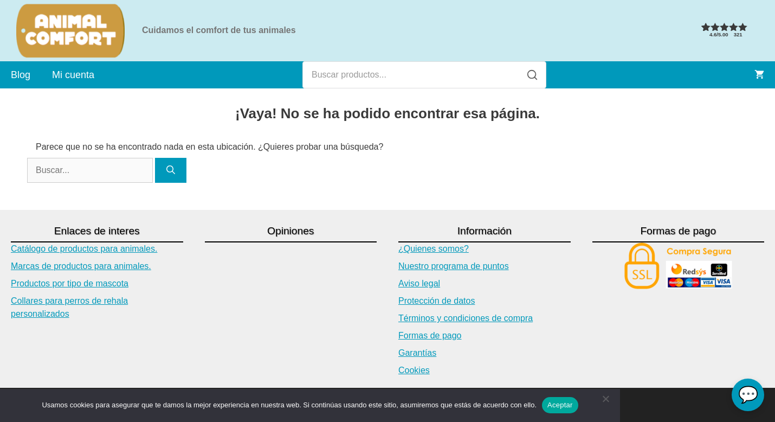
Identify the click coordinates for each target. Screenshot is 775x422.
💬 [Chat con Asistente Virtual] (748, 395)
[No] (605, 405)
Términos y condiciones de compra (465, 318)
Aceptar (560, 405)
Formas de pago (430, 335)
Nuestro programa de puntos (453, 266)
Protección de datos (436, 300)
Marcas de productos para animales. (81, 266)
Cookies (414, 370)
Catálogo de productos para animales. (84, 248)
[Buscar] (532, 75)
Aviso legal (419, 283)
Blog (20, 74)
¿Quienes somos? (433, 248)
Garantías (417, 352)
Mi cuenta (73, 74)
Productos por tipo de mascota (69, 283)
